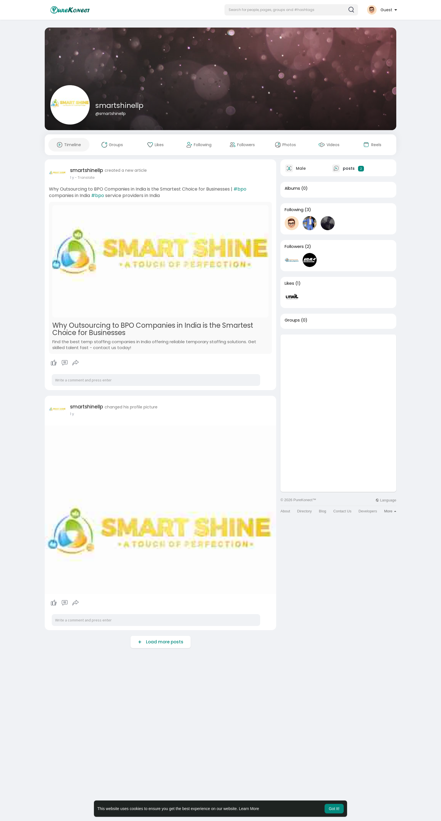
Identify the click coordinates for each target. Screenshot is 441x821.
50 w (74, 177)
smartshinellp (119, 105)
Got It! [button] (334, 808)
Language (385, 500)
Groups (292, 320)
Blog (322, 511)
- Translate (89, 177)
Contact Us (342, 511)
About (285, 511)
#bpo (239, 189)
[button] (291, 9)
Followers (294, 246)
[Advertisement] (338, 373)
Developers (368, 511)
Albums (292, 188)
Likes (289, 283)
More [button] (390, 511)
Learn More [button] (249, 808)
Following (294, 209)
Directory (304, 511)
